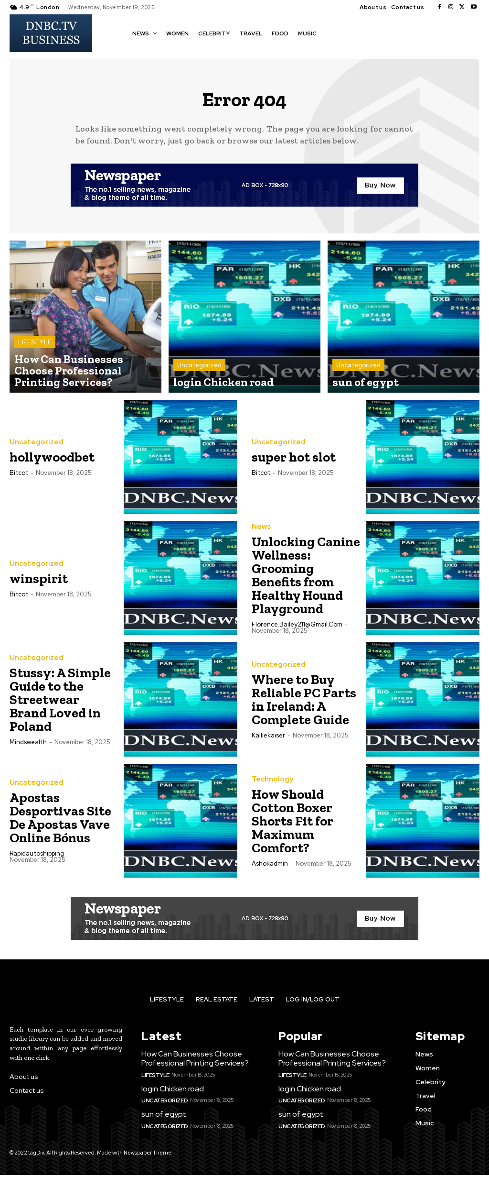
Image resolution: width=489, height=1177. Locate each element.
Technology (271, 784)
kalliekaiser (268, 740)
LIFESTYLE (35, 364)
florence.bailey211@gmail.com (297, 629)
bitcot (19, 477)
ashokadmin (270, 868)
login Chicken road (171, 1092)
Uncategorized (199, 373)
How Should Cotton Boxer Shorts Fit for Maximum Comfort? (292, 825)
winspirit (39, 583)
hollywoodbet (52, 462)
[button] (333, 32)
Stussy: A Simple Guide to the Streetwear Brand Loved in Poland (60, 704)
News (261, 531)
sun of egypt (162, 1117)
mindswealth (28, 747)
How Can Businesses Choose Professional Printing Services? (192, 1063)
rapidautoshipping (37, 858)
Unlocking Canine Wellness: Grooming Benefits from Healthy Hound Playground (306, 580)
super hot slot (294, 462)
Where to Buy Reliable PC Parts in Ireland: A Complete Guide (304, 704)
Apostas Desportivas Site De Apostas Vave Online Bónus (60, 822)
